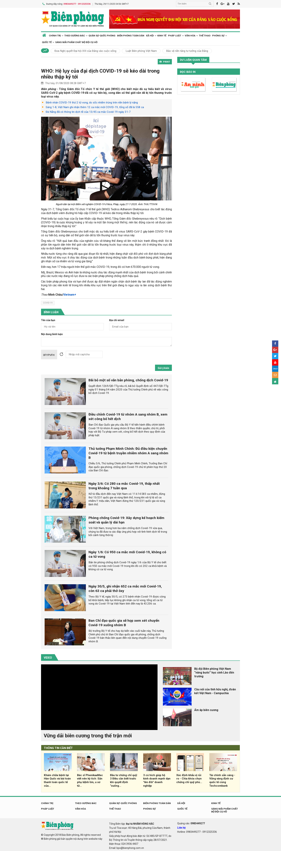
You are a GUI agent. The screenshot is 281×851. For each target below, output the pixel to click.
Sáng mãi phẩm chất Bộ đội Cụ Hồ (76, 41)
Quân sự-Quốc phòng (102, 34)
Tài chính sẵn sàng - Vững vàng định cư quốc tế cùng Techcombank (222, 779)
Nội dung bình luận (52, 333)
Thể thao (204, 34)
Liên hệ (181, 826)
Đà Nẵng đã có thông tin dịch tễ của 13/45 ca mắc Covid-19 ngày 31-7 (88, 111)
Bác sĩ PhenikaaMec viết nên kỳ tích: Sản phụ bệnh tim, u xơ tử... (90, 779)
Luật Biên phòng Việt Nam (141, 50)
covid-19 (48, 302)
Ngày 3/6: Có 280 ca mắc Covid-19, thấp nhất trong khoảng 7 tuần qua (124, 485)
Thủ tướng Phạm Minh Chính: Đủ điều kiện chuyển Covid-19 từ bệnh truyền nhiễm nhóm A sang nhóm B (128, 452)
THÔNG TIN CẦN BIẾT (58, 747)
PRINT (164, 61)
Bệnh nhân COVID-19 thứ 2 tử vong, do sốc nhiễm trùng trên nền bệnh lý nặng (92, 101)
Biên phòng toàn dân (130, 34)
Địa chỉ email (116, 319)
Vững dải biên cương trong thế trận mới (88, 735)
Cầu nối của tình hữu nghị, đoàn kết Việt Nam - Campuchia (215, 690)
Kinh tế (161, 34)
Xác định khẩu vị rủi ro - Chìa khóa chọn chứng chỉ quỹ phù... (189, 778)
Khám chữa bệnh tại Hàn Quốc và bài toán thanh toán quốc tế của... (57, 779)
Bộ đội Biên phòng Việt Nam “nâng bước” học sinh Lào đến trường (214, 671)
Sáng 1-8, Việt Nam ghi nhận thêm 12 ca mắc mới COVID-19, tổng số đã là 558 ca (95, 106)
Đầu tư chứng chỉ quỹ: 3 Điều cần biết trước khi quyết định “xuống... (124, 779)
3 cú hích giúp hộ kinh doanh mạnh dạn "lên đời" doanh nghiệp (156, 779)
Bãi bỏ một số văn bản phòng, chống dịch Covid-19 (128, 379)
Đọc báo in (188, 71)
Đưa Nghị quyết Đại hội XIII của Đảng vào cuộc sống (85, 50)
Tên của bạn (48, 319)
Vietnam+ (69, 293)
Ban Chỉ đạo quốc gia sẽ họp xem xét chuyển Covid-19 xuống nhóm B (124, 622)
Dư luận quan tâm (193, 59)
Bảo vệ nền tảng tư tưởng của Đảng (187, 50)
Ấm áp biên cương (206, 709)
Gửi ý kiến (163, 367)
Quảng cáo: (191, 822)
